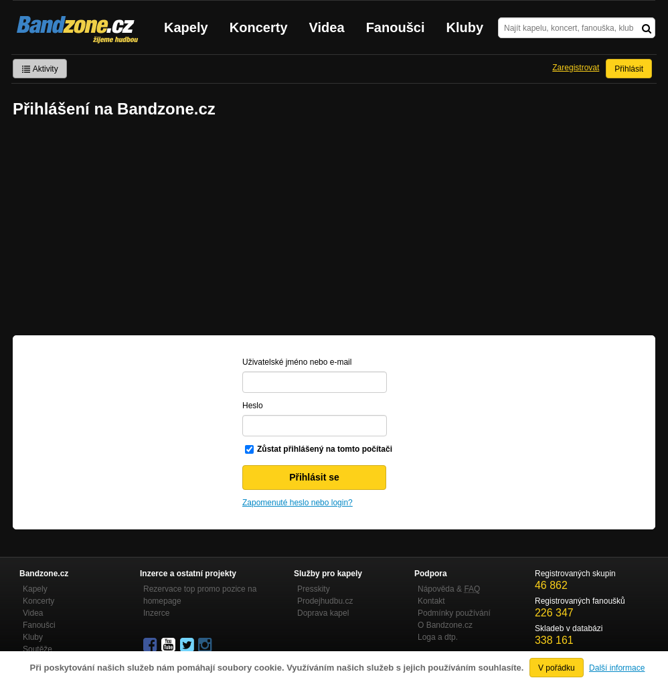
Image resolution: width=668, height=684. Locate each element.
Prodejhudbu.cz (325, 601)
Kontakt (431, 601)
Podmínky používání (454, 613)
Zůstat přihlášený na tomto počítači (324, 449)
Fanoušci (395, 27)
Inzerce (156, 613)
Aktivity (39, 69)
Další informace (617, 668)
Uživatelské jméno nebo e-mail (296, 362)
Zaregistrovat (575, 67)
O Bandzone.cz (445, 625)
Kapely (186, 27)
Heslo (252, 405)
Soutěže (37, 649)
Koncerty (259, 27)
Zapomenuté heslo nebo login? (297, 502)
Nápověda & (449, 589)
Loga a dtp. (438, 637)
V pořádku (556, 668)
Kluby (465, 27)
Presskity (313, 589)
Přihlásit (628, 69)
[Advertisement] (334, 228)
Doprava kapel (323, 613)
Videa (327, 27)
